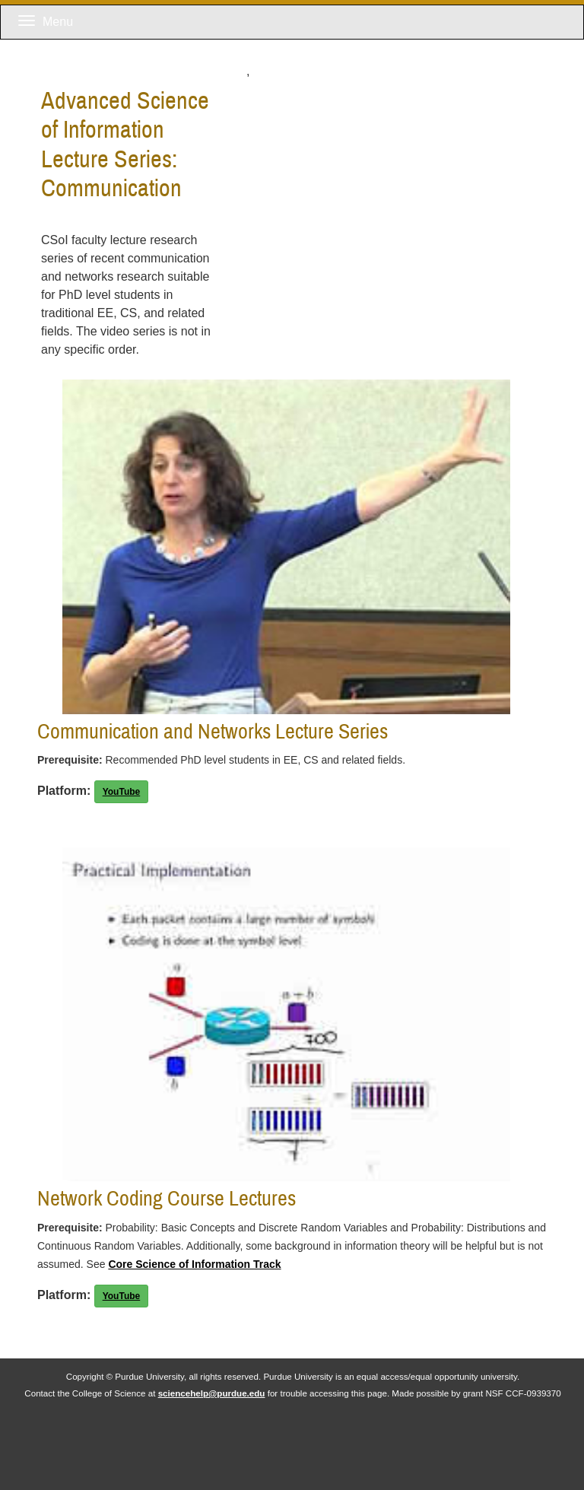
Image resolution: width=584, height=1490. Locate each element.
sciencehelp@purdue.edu (211, 1393)
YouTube (122, 791)
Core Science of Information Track (194, 1264)
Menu (45, 21)
